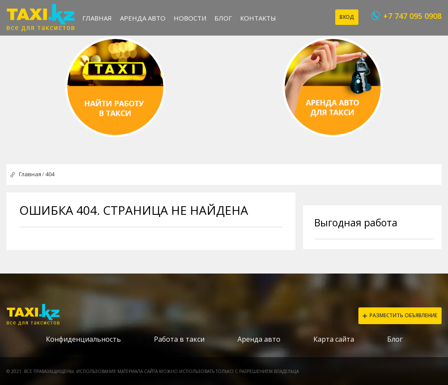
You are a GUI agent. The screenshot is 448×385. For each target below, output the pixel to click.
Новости (190, 18)
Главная (97, 18)
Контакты (258, 18)
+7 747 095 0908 (412, 16)
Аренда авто (142, 18)
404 (49, 174)
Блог (223, 18)
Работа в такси (179, 339)
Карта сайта (333, 339)
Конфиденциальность (83, 339)
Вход (347, 17)
